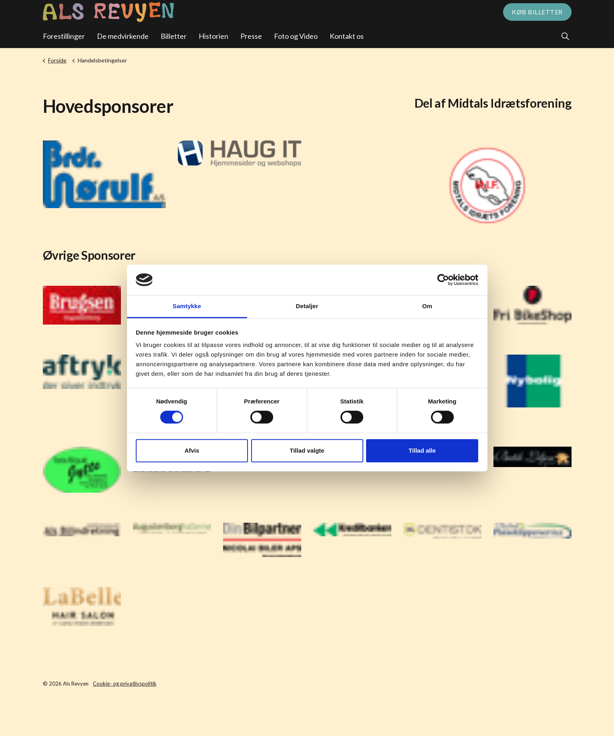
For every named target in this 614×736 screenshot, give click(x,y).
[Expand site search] (566, 36)
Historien (213, 36)
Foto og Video (296, 36)
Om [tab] (427, 306)
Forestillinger (64, 36)
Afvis (192, 450)
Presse (251, 36)
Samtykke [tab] (187, 306)
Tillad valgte (307, 450)
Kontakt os (347, 36)
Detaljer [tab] (307, 306)
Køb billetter (537, 12)
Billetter (174, 36)
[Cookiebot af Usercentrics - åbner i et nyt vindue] (443, 280)
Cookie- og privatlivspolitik (125, 683)
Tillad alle (422, 450)
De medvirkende (123, 36)
